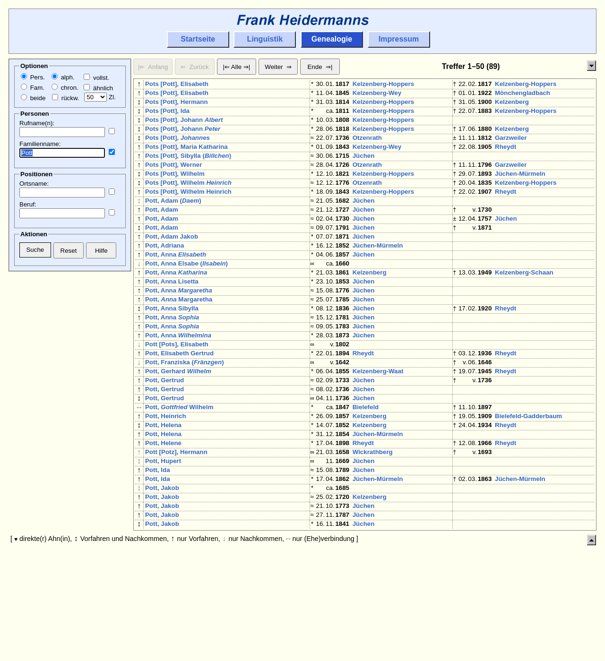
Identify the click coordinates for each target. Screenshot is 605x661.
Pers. (33, 77)
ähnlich (98, 88)
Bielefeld (366, 475)
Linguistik (265, 39)
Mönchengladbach (522, 94)
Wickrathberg (373, 529)
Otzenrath (367, 149)
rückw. (65, 98)
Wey (395, 94)
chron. (65, 87)
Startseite (198, 39)
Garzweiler (511, 149)
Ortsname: (34, 183)
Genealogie (331, 39)
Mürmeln (532, 192)
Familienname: (39, 143)
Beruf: (27, 204)
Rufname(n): (36, 123)
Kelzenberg (370, 83)
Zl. (100, 97)
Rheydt (505, 159)
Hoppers (401, 83)
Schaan (542, 312)
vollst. (96, 77)
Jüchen (364, 170)
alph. (63, 77)
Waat (396, 431)
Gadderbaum (542, 485)
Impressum (399, 39)
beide (33, 98)
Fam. (32, 87)
